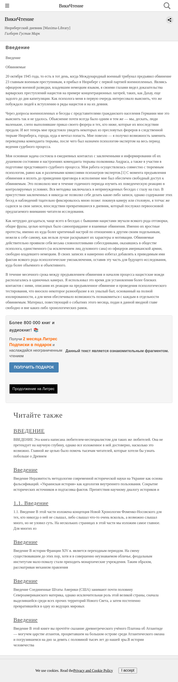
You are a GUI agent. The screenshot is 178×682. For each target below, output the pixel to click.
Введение (25, 470)
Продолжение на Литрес (34, 389)
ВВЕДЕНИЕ (29, 431)
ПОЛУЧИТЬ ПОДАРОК (34, 367)
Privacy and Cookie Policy (93, 671)
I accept (127, 670)
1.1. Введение (30, 503)
